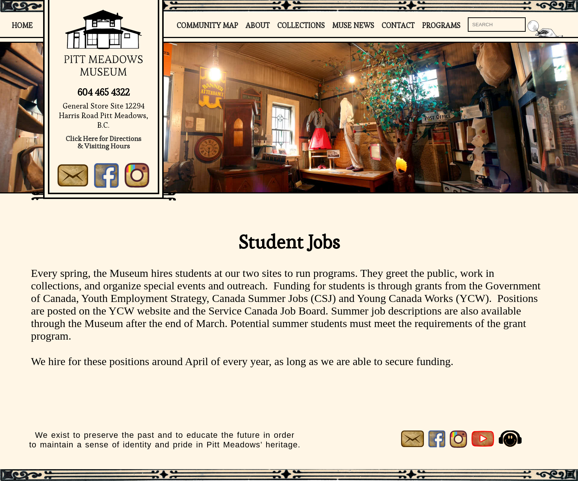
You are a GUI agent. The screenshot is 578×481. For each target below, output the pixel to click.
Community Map (207, 25)
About (258, 25)
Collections (301, 25)
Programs (441, 25)
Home (22, 25)
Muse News (353, 25)
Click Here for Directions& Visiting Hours (103, 142)
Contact (398, 25)
